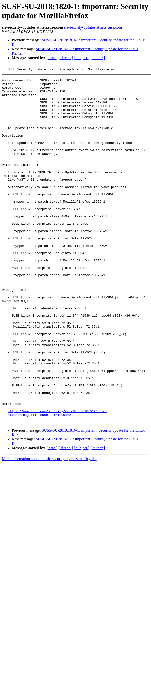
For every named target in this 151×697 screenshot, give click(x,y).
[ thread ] (65, 58)
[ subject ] (81, 58)
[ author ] (97, 58)
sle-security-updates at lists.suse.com (93, 27)
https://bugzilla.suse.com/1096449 (39, 484)
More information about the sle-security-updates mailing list (49, 529)
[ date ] (51, 58)
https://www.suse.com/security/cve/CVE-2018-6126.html (57, 480)
